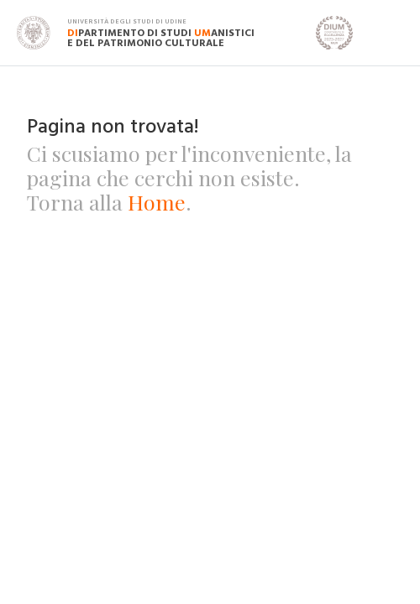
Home (157, 202)
